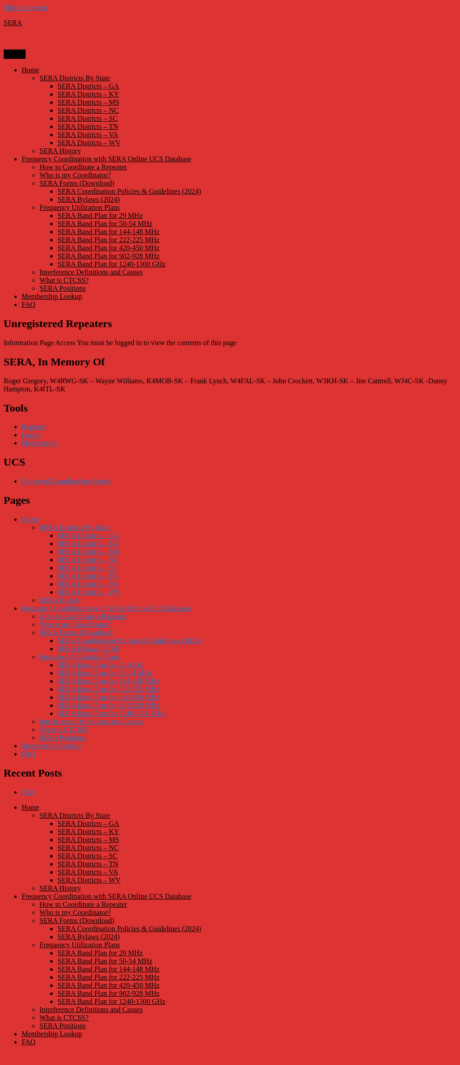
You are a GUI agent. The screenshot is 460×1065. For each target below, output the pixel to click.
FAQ (28, 304)
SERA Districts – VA (88, 134)
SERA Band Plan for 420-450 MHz (108, 248)
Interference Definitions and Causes (91, 272)
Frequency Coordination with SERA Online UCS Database (106, 159)
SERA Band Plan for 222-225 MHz (108, 240)
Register (33, 426)
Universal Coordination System (67, 481)
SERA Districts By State (75, 78)
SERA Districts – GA (88, 86)
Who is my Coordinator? (75, 175)
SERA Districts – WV (89, 142)
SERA (13, 23)
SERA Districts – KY (88, 94)
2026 (29, 792)
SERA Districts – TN (88, 126)
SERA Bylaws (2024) (89, 199)
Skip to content (25, 7)
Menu (14, 54)
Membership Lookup (52, 296)
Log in (31, 435)
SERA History (60, 151)
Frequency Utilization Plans (80, 207)
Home (30, 70)
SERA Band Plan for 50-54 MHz (105, 223)
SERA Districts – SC (88, 118)
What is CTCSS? (64, 280)
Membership (40, 443)
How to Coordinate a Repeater (83, 167)
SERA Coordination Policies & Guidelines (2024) (129, 191)
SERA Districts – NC (88, 110)
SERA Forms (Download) (77, 183)
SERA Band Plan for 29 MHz (100, 215)
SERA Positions (63, 288)
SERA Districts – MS (88, 102)
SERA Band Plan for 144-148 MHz (108, 231)
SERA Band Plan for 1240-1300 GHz (111, 264)
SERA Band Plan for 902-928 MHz (108, 256)
